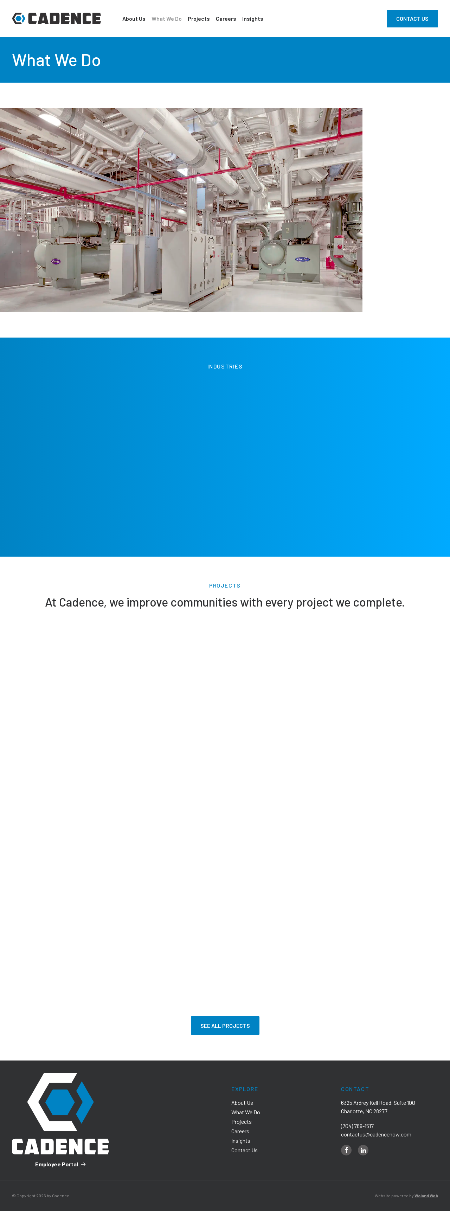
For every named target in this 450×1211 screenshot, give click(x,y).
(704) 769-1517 (357, 1125)
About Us (134, 18)
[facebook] (346, 1150)
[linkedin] (363, 1150)
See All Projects (225, 1025)
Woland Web (426, 1195)
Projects (199, 18)
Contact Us (244, 1150)
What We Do (167, 18)
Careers (226, 18)
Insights (252, 18)
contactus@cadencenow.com (376, 1134)
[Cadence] (56, 18)
